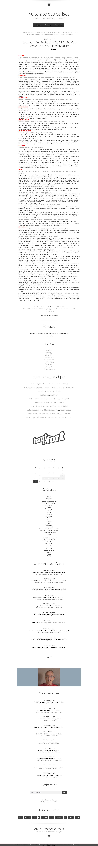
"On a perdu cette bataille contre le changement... (53, 633)
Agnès (35, 591)
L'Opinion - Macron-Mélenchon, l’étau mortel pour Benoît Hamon (39, 274)
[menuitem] (38, 25)
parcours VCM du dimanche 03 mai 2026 (42, 403)
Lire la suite (49, 334)
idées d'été (49, 520)
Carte (49, 651)
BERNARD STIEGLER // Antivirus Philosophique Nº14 (56, 625)
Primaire (49, 541)
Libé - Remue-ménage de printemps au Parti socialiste (36, 186)
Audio (49, 503)
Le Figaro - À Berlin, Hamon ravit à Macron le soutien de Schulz (39, 262)
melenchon (32, 308)
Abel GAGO (34, 575)
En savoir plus (76, 844)
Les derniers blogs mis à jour (37, 840)
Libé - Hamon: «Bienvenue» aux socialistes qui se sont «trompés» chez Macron (44, 229)
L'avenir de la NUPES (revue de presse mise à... (53, 575)
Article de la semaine (49, 500)
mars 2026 (49, 350)
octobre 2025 (49, 359)
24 (58, 475)
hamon (26, 308)
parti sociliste (60, 308)
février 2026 (49, 352)
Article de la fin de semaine (49, 498)
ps (55, 308)
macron (39, 308)
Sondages (49, 546)
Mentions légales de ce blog (38, 842)
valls (43, 308)
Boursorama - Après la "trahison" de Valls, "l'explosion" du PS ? (39, 205)
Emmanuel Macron (40, 263)
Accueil (38, 25)
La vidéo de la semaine (49, 527)
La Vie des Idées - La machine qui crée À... (49, 704)
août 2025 (49, 362)
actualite (74, 308)
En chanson (49, 512)
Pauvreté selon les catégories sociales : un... (49, 753)
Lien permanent (40, 306)
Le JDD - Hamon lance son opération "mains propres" (35, 285)
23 (53, 475)
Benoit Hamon (55, 241)
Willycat (34, 616)
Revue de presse (58, 306)
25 (62, 475)
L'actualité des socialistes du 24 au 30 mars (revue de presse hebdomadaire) (49, 44)
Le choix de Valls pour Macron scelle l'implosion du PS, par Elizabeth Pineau (42, 219)
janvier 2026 (49, 354)
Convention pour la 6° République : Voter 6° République (36, 133)
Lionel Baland (64, 396)
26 (35, 478)
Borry (36, 600)
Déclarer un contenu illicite (26, 842)
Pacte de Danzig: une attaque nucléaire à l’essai (43, 381)
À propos (58, 25)
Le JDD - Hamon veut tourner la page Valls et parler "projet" (38, 236)
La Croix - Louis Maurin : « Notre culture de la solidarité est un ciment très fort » (45, 100)
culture (49, 506)
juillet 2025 (49, 364)
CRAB (33, 641)
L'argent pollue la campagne (62, 296)
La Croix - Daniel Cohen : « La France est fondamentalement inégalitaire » (42, 122)
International (49, 522)
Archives (48, 25)
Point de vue (49, 538)
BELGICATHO (65, 410)
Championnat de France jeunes (33, 385)
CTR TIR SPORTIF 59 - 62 (64, 414)
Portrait (49, 539)
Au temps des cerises (49, 14)
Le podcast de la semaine (49, 532)
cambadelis (44, 811)
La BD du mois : (42, 388)
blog (75, 842)
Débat (49, 508)
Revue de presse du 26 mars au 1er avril (51, 600)
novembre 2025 (49, 357)
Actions (49, 493)
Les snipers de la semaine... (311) (44, 399)
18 (62, 472)
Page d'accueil (71, 32)
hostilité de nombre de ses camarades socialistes (63, 293)
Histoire (49, 515)
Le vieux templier (65, 407)
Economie (49, 510)
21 (44, 475)
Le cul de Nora (45, 392)
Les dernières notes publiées (49, 840)
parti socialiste (59, 811)
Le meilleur (49, 531)
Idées (49, 519)
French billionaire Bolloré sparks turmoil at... (49, 769)
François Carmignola (33, 625)
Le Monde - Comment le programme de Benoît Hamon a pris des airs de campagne (50, 34)
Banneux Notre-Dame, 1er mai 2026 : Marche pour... (44, 410)
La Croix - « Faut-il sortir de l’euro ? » (30, 147)
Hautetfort (52, 839)
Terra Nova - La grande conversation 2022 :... (52, 591)
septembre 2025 (49, 361)
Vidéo (49, 550)
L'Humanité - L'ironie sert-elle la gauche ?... (49, 713)
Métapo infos (59, 399)
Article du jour (49, 501)
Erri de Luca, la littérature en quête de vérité (51, 608)
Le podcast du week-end (49, 534)
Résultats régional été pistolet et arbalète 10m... (41, 414)
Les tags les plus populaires (61, 840)
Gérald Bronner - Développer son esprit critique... (53, 566)
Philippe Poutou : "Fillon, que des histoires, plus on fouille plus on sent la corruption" (45, 32)
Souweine (33, 566)
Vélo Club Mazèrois (62, 403)
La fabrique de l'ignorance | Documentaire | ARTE (49, 696)
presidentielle (50, 308)
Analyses (49, 494)
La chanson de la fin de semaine (49, 524)
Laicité (49, 529)
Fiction (49, 513)
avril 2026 (49, 348)
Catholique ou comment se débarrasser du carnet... (43, 407)
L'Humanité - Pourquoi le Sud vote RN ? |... (49, 744)
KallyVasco (54, 392)
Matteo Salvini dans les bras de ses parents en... (43, 396)
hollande (77, 811)
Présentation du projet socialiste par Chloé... (49, 728)
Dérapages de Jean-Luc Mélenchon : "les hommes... (51, 641)
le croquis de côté (55, 388)
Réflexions (49, 543)
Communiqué (49, 505)
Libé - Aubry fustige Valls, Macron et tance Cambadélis (36, 249)
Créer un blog (46, 839)
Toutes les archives (49, 366)
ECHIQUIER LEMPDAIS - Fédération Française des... (59, 385)
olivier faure (27, 811)
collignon (33, 633)
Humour (49, 517)
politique (68, 308)
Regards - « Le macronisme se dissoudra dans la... (49, 761)
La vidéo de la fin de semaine (49, 526)
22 (49, 475)
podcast (49, 536)
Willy (35, 608)
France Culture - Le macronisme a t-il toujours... (52, 616)
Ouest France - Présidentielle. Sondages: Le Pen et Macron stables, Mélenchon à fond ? (46, 77)
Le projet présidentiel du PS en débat (49, 736)
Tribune (49, 548)
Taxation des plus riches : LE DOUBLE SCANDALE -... (49, 721)
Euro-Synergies (64, 381)
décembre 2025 (49, 355)
